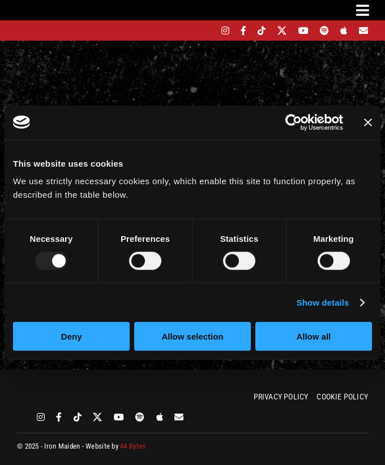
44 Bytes (133, 446)
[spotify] (324, 30)
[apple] (343, 30)
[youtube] (303, 30)
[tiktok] (262, 30)
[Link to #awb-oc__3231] (362, 10)
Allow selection (192, 336)
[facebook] (243, 30)
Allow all (313, 336)
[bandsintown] (206, 30)
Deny (71, 336)
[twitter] (282, 30)
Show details (323, 302)
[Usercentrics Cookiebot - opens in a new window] (293, 122)
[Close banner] (368, 122)
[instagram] (225, 30)
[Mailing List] (363, 30)
